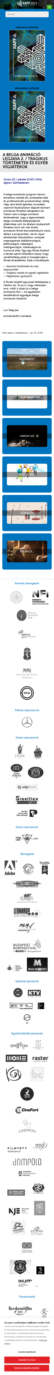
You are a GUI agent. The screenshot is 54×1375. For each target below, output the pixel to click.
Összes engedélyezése (26, 1368)
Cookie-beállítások (27, 1352)
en (49, 7)
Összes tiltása (27, 1360)
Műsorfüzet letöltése (27, 115)
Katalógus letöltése (27, 53)
